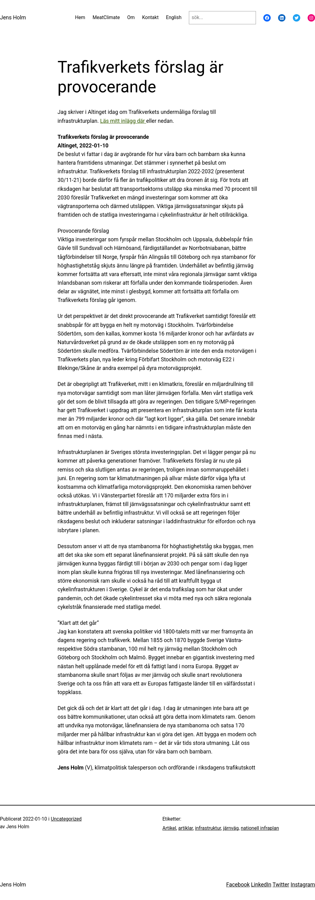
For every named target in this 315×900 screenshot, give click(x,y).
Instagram (303, 885)
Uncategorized (66, 819)
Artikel (169, 828)
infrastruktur (208, 828)
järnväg (231, 828)
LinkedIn (261, 885)
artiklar (185, 828)
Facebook (237, 885)
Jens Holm (13, 17)
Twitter (281, 885)
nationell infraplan (260, 828)
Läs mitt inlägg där (123, 121)
